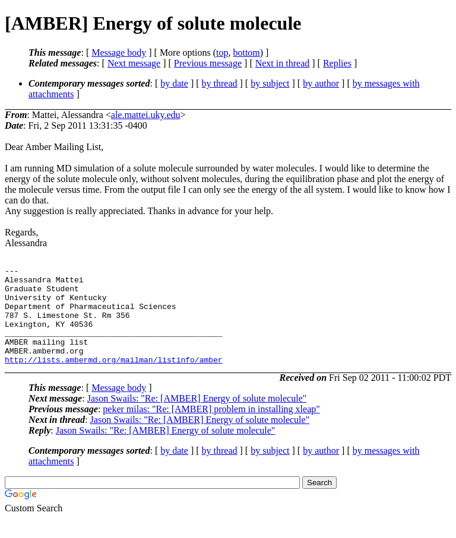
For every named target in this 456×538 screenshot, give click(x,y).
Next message (133, 63)
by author (321, 83)
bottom (246, 52)
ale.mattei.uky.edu (145, 115)
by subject (270, 83)
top (222, 52)
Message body (118, 52)
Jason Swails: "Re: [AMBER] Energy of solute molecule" (197, 418)
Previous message (208, 63)
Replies (337, 63)
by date (174, 83)
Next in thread (282, 63)
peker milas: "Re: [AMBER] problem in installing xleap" (211, 429)
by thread (220, 83)
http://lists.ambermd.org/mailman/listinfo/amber (114, 379)
